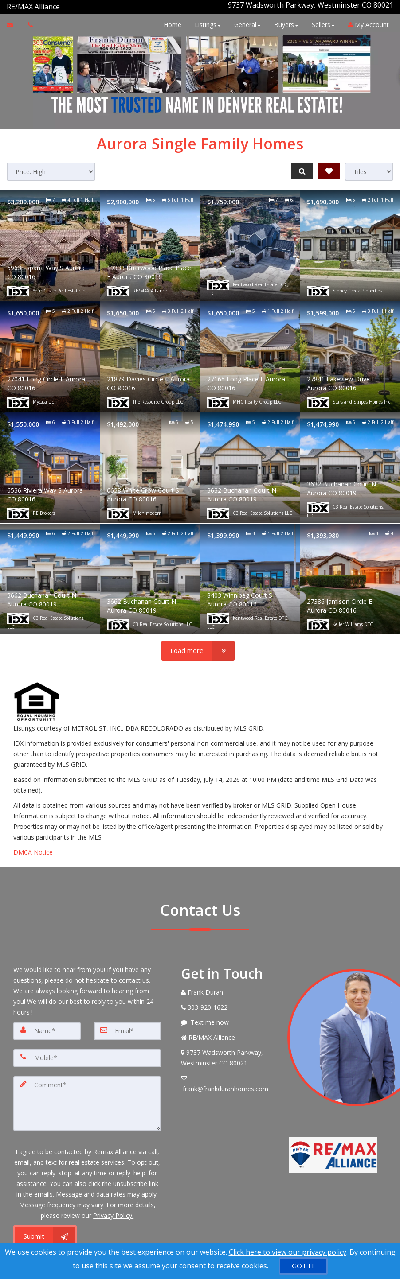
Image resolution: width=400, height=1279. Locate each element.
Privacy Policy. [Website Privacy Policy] (113, 1209)
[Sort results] (51, 168)
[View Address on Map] (227, 1054)
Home (170, 21)
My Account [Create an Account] (366, 21)
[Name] (47, 1027)
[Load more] (198, 647)
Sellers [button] (321, 21)
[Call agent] (61, 5)
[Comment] (87, 1098)
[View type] (369, 168)
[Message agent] (227, 1019)
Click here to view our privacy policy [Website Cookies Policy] (287, 1252)
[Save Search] (329, 167)
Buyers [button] (284, 21)
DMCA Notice (33, 848)
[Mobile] (87, 1054)
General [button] (245, 21)
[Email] (127, 1027)
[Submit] (45, 1231)
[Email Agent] (14, 21)
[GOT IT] (303, 1266)
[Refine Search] (301, 167)
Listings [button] (205, 21)
